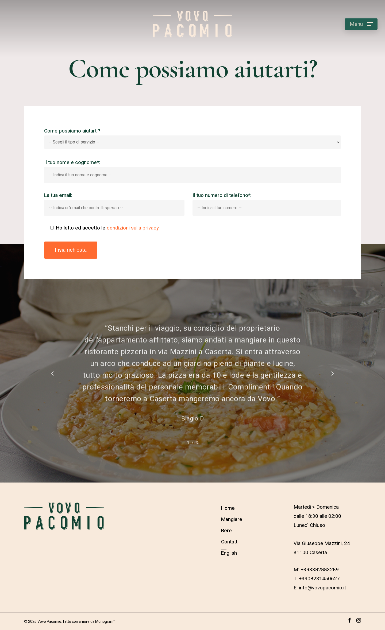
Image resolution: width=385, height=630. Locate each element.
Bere (226, 530)
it (344, 588)
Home (228, 508)
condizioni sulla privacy (133, 228)
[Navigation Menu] (361, 24)
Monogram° (105, 621)
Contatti (229, 542)
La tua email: (114, 204)
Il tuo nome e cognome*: (192, 171)
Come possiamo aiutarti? (192, 138)
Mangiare (231, 519)
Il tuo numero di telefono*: (266, 204)
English (229, 553)
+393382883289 (320, 569)
